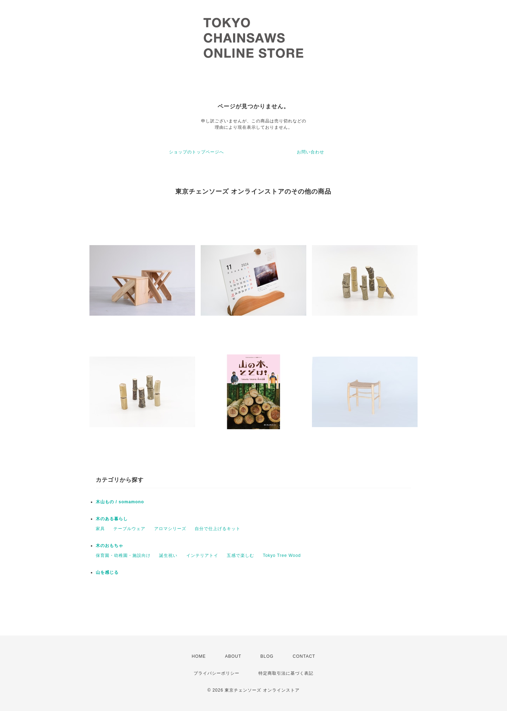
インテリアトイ (202, 555)
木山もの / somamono (120, 501)
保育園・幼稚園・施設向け (123, 555)
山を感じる (107, 572)
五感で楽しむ (240, 555)
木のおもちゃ (109, 545)
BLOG (267, 656)
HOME (199, 656)
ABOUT (233, 656)
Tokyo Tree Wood (282, 555)
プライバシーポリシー (216, 673)
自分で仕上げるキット (217, 528)
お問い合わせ (310, 152)
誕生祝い (168, 555)
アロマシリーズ (170, 528)
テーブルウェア (129, 528)
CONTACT (304, 656)
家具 (100, 528)
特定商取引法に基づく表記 (285, 673)
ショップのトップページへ (196, 152)
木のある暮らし (112, 518)
